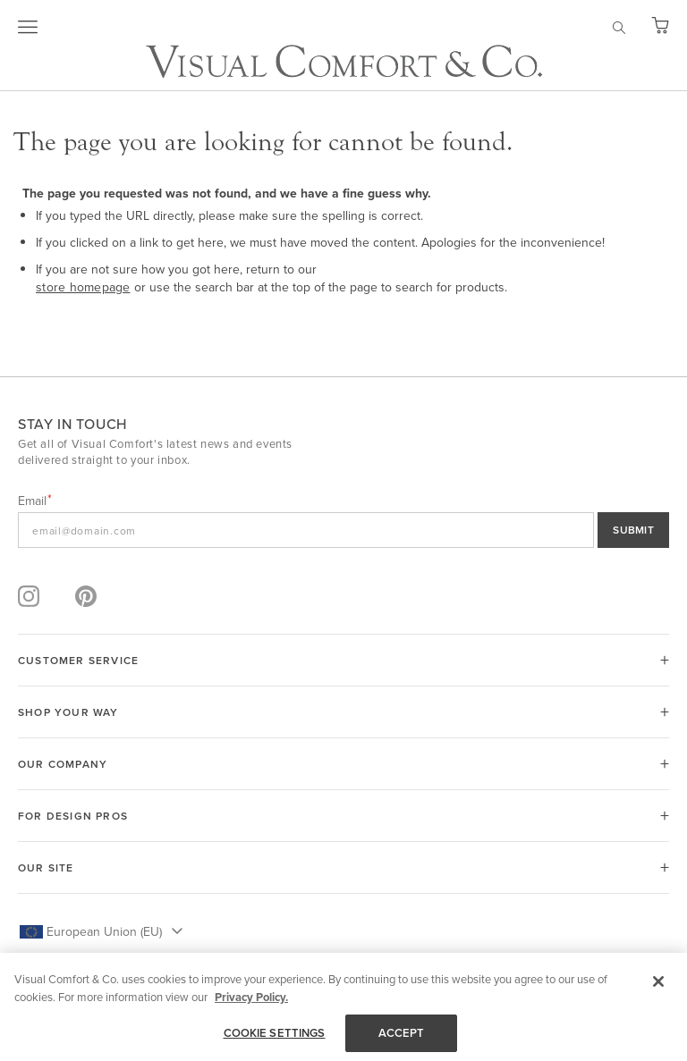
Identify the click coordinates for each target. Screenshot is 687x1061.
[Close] (658, 981)
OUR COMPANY (62, 763)
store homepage (83, 287)
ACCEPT (401, 1032)
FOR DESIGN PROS (73, 815)
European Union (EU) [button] (104, 931)
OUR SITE (46, 867)
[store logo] (343, 61)
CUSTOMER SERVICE (78, 660)
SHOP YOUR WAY (68, 712)
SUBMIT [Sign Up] (633, 529)
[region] (343, 1007)
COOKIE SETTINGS (275, 1032)
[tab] (343, 660)
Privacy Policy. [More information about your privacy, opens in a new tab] (251, 997)
